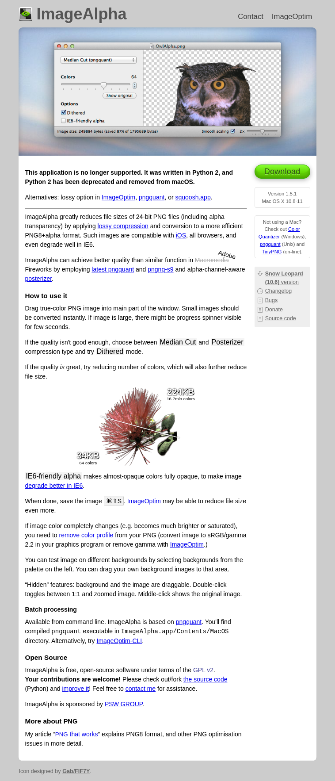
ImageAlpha (81, 14)
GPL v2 (203, 670)
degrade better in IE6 (54, 485)
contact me (141, 688)
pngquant (270, 244)
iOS (181, 235)
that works (76, 734)
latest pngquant (112, 269)
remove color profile (86, 535)
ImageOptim (292, 16)
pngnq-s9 (160, 269)
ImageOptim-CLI (119, 640)
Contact (250, 16)
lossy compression (123, 226)
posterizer (38, 278)
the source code (205, 679)
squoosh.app (193, 197)
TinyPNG (272, 251)
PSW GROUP (123, 704)
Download (282, 171)
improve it (75, 688)
